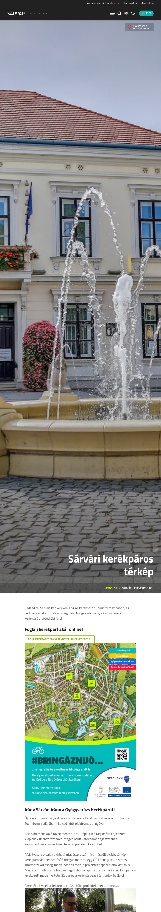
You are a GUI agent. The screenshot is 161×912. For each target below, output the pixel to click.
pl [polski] (46, 13)
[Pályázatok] (126, 13)
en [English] (35, 13)
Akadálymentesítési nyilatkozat (103, 3)
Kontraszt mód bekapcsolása (139, 3)
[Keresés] (119, 13)
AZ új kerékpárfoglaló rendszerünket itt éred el (60, 639)
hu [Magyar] (31, 13)
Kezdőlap (111, 588)
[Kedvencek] (133, 13)
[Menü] (112, 13)
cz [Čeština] (43, 13)
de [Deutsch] (39, 13)
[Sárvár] (16, 13)
